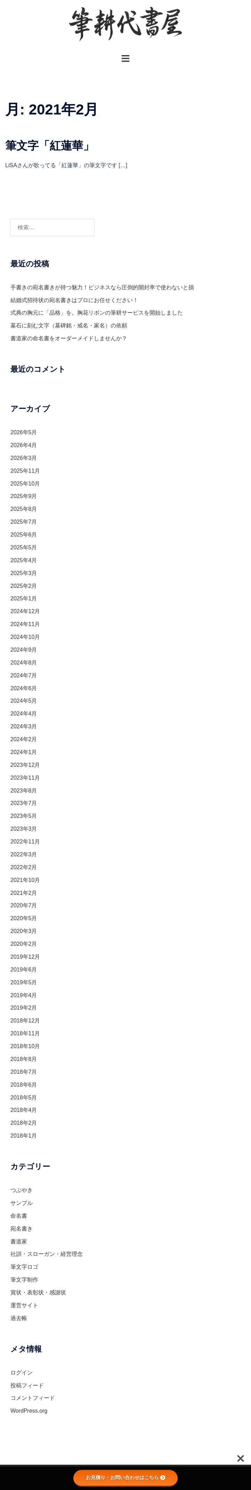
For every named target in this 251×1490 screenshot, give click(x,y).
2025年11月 (25, 471)
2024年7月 (23, 675)
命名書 (18, 1216)
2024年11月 (25, 624)
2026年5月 (23, 432)
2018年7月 (23, 1072)
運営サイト (24, 1305)
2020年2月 (23, 944)
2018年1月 (23, 1136)
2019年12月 (25, 957)
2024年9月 (23, 650)
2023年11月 (25, 778)
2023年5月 (23, 816)
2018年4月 (23, 1110)
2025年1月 (23, 598)
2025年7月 (23, 522)
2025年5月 (23, 547)
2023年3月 (23, 829)
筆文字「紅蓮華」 (49, 145)
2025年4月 (23, 560)
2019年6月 (23, 970)
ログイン (21, 1373)
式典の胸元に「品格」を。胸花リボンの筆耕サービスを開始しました (96, 313)
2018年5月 (23, 1098)
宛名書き (21, 1229)
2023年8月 (23, 791)
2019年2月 (23, 1008)
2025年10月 (25, 484)
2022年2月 (23, 867)
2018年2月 (23, 1123)
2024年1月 (23, 752)
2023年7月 (23, 803)
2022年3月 (23, 854)
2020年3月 (23, 931)
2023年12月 (25, 765)
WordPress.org (28, 1411)
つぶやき (21, 1190)
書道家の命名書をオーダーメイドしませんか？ (68, 338)
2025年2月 (23, 586)
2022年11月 (25, 842)
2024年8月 (23, 663)
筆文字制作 (24, 1280)
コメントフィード (32, 1398)
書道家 (18, 1241)
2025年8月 (23, 509)
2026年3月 (23, 458)
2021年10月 (25, 880)
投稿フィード (27, 1385)
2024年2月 (23, 739)
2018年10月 (25, 1046)
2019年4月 (23, 995)
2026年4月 (23, 445)
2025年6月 (23, 535)
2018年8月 (23, 1059)
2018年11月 (25, 1033)
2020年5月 (23, 918)
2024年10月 (25, 637)
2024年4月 (23, 714)
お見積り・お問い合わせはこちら (125, 1477)
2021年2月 (23, 893)
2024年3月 (23, 726)
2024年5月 (23, 701)
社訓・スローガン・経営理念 (46, 1254)
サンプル (21, 1203)
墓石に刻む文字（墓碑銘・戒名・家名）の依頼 (68, 325)
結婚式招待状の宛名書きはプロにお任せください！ (74, 300)
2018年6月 (23, 1085)
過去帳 (18, 1318)
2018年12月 (25, 1021)
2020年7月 (23, 905)
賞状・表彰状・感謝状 (38, 1292)
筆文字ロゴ (24, 1267)
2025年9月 (23, 496)
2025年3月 (23, 573)
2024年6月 (23, 688)
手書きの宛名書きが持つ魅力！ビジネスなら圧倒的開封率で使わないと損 (102, 287)
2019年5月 (23, 982)
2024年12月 (25, 611)
